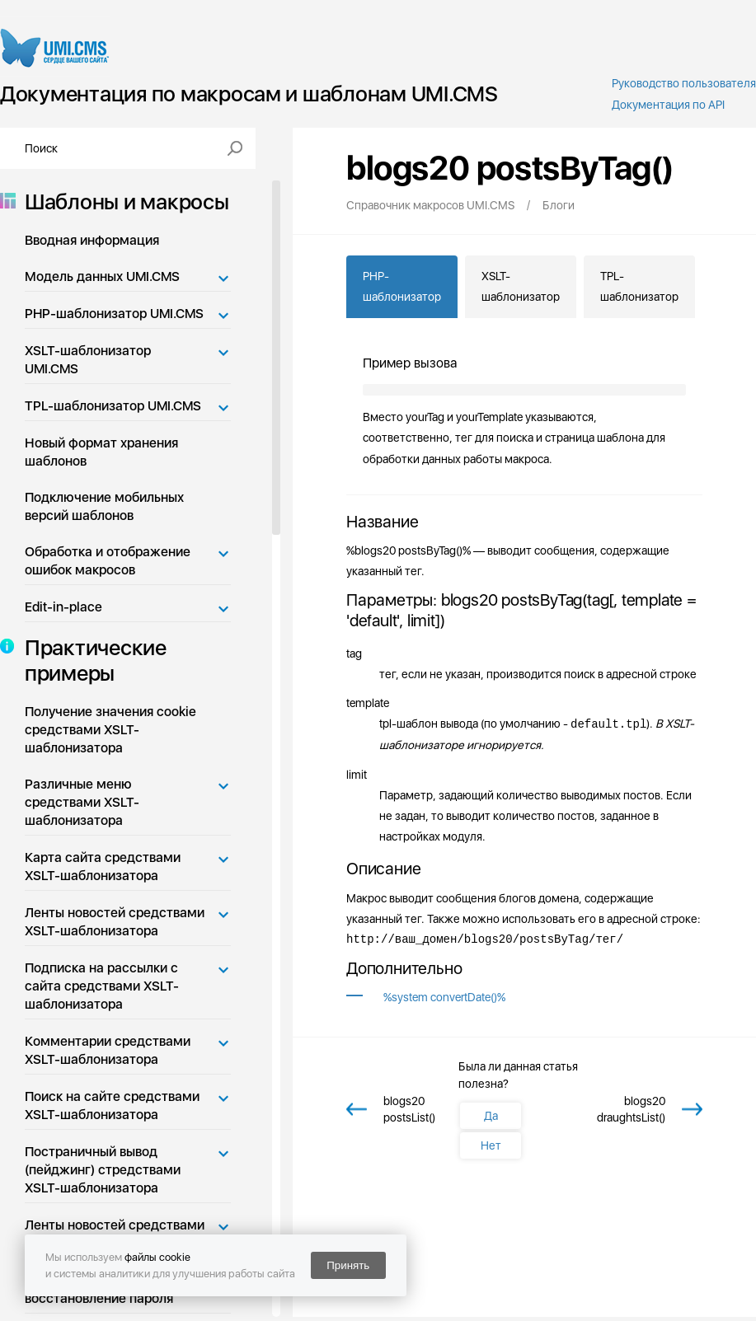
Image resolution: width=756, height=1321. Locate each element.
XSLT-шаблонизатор (520, 286)
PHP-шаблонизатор (402, 286)
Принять (347, 1265)
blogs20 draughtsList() (631, 1109)
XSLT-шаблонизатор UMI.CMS (88, 360)
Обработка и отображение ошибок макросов (107, 561)
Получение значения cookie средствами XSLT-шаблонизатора (110, 730)
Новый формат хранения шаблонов (101, 452)
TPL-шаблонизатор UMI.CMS (113, 406)
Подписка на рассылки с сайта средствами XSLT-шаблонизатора (102, 986)
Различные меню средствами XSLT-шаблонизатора (82, 802)
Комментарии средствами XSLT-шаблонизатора (107, 1050)
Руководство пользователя (684, 83)
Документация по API (668, 104)
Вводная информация (92, 240)
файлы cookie (157, 1257)
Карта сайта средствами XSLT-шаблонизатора (103, 866)
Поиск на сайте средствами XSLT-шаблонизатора (112, 1105)
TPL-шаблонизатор (639, 286)
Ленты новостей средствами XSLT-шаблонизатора (114, 922)
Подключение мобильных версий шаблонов (104, 506)
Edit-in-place (63, 607)
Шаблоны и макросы (122, 201)
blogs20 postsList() (409, 1109)
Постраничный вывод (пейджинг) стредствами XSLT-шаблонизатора (103, 1170)
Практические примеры (91, 660)
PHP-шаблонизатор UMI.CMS (114, 313)
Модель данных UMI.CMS (102, 276)
